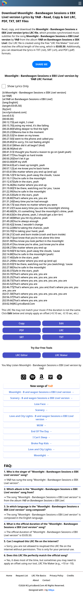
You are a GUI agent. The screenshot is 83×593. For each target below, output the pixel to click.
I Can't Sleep (40, 437)
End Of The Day (40, 431)
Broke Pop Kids (40, 443)
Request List (22, 575)
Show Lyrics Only (18, 86)
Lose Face (40, 404)
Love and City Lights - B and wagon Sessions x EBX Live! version (41, 417)
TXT (61, 337)
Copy (22, 323)
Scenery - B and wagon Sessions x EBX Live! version (40, 398)
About (36, 580)
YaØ (50, 386)
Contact (46, 580)
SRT (21, 337)
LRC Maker (61, 355)
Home (9, 575)
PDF (21, 330)
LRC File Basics (39, 575)
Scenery (39, 410)
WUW (40, 425)
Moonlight (40, 455)
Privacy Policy (56, 575)
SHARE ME (41, 64)
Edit (61, 323)
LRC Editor (22, 355)
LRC (61, 330)
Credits (70, 575)
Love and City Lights (40, 449)
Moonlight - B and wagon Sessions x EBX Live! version (40, 392)
